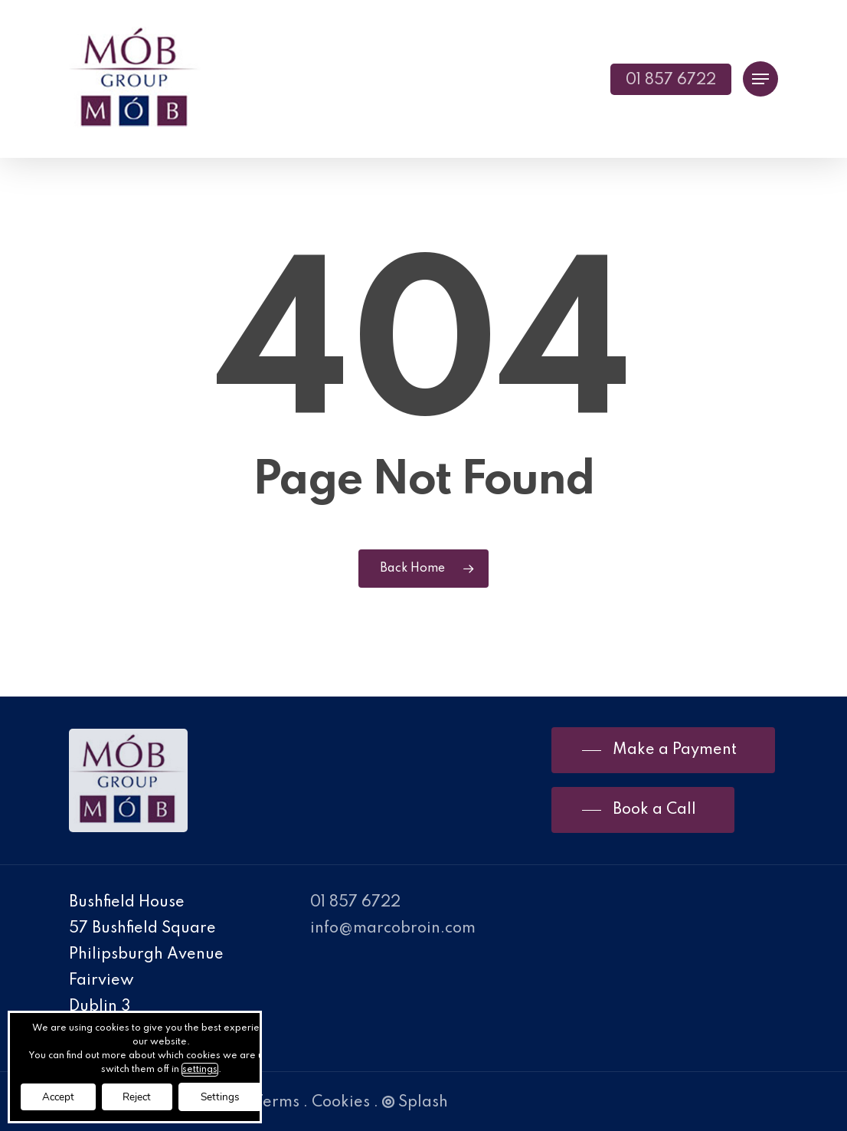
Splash (415, 1102)
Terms (276, 1102)
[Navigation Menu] (760, 79)
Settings (232, 1096)
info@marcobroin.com (393, 928)
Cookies (341, 1102)
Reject (144, 1096)
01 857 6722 (355, 902)
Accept (60, 1096)
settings (207, 1068)
